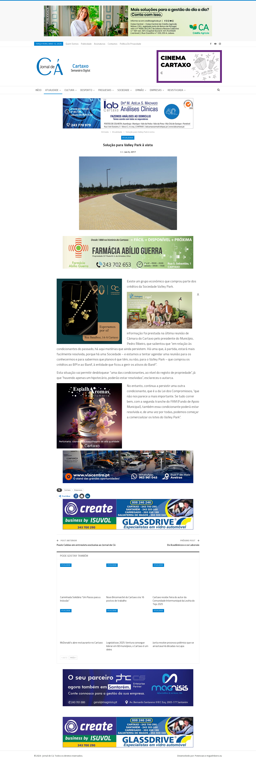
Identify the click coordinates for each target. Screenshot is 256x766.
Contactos (112, 43)
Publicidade (86, 43)
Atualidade (51, 90)
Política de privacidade (130, 43)
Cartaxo (67, 495)
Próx (73, 662)
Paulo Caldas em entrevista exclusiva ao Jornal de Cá (86, 550)
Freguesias (104, 90)
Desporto (86, 90)
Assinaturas (99, 43)
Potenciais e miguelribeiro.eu (208, 760)
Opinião (139, 90)
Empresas (156, 90)
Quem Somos (72, 43)
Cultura (69, 90)
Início (38, 90)
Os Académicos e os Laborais (183, 550)
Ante (64, 662)
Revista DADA (175, 90)
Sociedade (123, 90)
